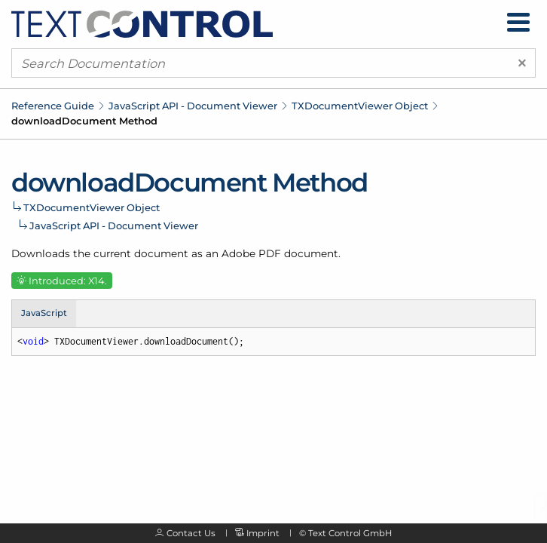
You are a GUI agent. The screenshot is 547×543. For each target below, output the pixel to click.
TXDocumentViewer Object (360, 106)
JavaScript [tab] (44, 313)
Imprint (263, 533)
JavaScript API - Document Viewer (192, 106)
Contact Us (191, 533)
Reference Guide (52, 106)
